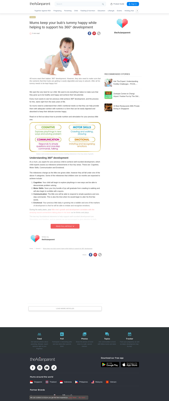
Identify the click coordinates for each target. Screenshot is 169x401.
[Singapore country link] (36, 381)
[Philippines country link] (81, 381)
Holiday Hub (129, 11)
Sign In (132, 4)
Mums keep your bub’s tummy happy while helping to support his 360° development (67, 248)
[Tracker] (129, 339)
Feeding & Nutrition (88, 11)
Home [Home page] (31, 248)
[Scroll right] (137, 10)
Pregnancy (58, 11)
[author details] (122, 22)
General (32, 16)
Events (119, 11)
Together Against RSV (42, 11)
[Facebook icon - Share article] (89, 32)
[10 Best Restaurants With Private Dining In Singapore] (122, 107)
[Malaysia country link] (96, 381)
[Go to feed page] (40, 5)
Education (101, 11)
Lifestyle (111, 11)
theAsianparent (48, 239)
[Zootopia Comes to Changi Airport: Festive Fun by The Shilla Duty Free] (122, 94)
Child (76, 11)
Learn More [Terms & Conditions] (73, 397)
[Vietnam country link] (111, 381)
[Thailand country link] (51, 381)
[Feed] (39, 339)
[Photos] (84, 339)
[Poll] (62, 339)
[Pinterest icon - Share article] (94, 32)
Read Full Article (65, 225)
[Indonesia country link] (66, 381)
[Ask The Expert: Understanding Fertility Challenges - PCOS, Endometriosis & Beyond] (122, 82)
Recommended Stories (117, 73)
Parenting (68, 11)
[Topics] (107, 339)
